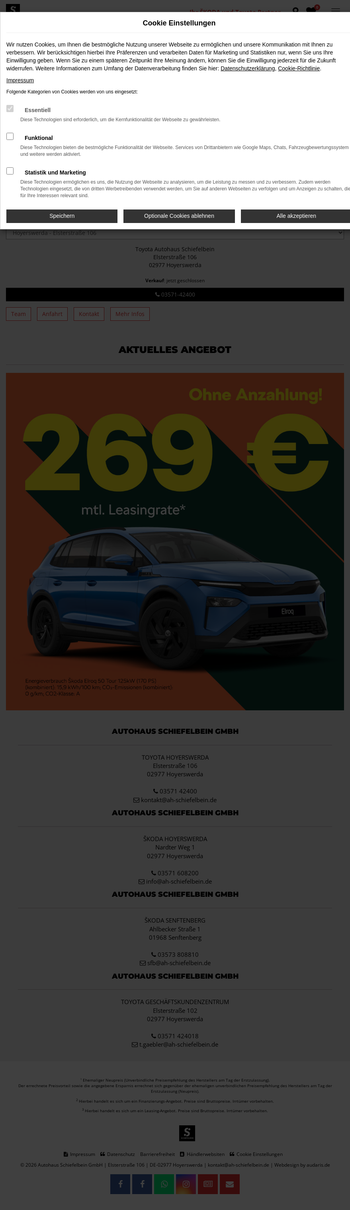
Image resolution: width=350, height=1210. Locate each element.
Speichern (61, 216)
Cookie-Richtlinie (299, 68)
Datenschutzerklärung (248, 68)
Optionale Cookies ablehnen (179, 216)
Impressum (20, 80)
